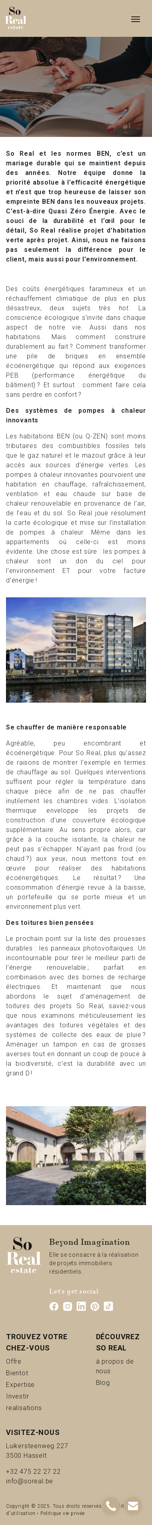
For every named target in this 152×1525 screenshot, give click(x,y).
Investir (31, 1396)
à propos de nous (121, 1366)
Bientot (30, 1372)
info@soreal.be (29, 1481)
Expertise (37, 1384)
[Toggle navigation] (135, 18)
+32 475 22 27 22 (33, 1471)
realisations (41, 1407)
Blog (112, 1382)
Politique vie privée (62, 1513)
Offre (24, 1361)
